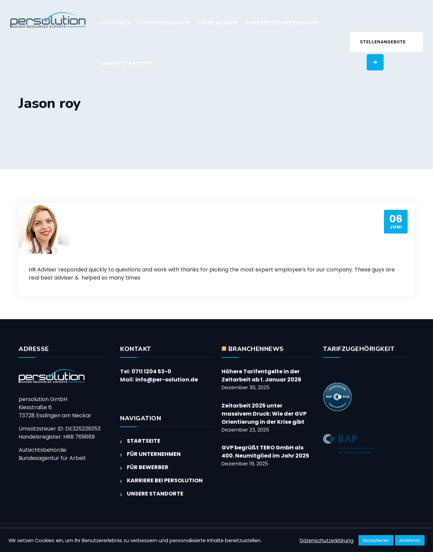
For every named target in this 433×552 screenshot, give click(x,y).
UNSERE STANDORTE (127, 63)
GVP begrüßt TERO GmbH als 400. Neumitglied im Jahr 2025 (265, 452)
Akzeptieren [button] (376, 540)
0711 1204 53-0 (151, 371)
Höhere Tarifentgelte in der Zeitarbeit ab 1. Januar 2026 (261, 375)
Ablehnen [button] (409, 540)
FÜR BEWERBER (218, 23)
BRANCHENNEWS (256, 349)
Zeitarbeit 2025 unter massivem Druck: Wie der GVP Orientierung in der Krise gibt (264, 414)
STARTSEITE (115, 23)
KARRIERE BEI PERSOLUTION (282, 23)
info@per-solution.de (166, 379)
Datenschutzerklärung (327, 540)
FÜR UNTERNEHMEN (164, 23)
